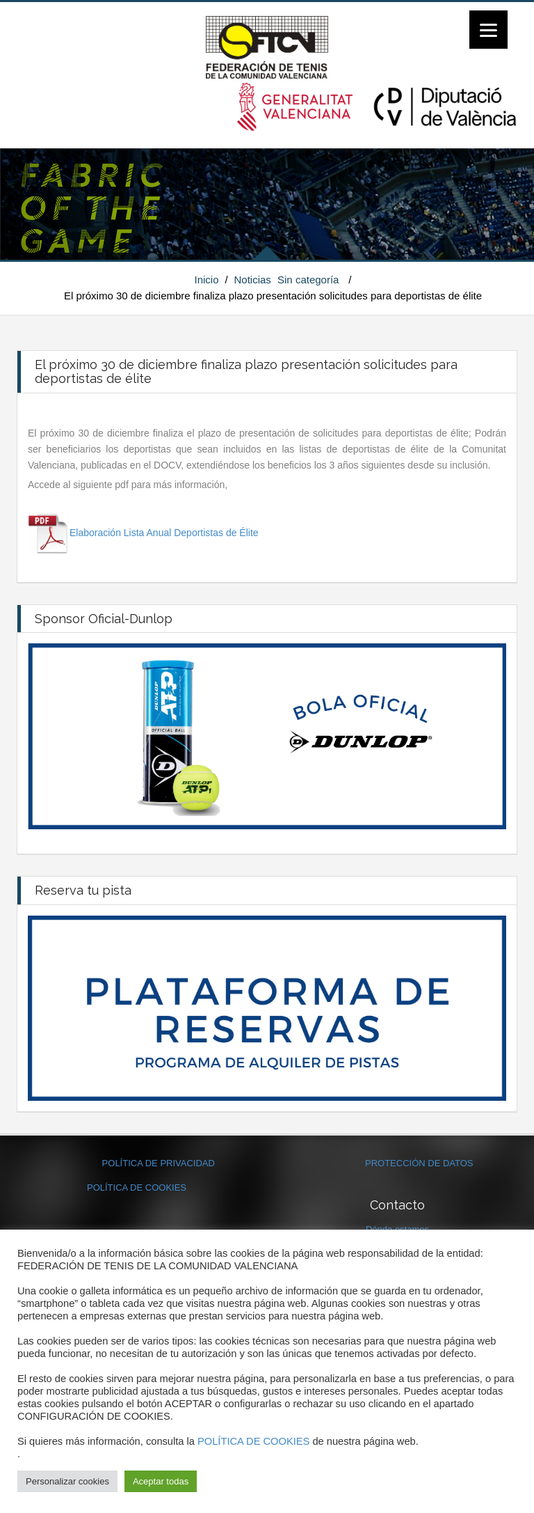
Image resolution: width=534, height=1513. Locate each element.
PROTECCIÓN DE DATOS (419, 1163)
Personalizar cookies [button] (67, 1481)
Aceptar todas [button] (160, 1481)
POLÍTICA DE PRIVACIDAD (158, 1163)
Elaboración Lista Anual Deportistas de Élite (164, 532)
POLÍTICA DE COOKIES (136, 1187)
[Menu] (488, 29)
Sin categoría (308, 279)
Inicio (207, 279)
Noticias (252, 279)
